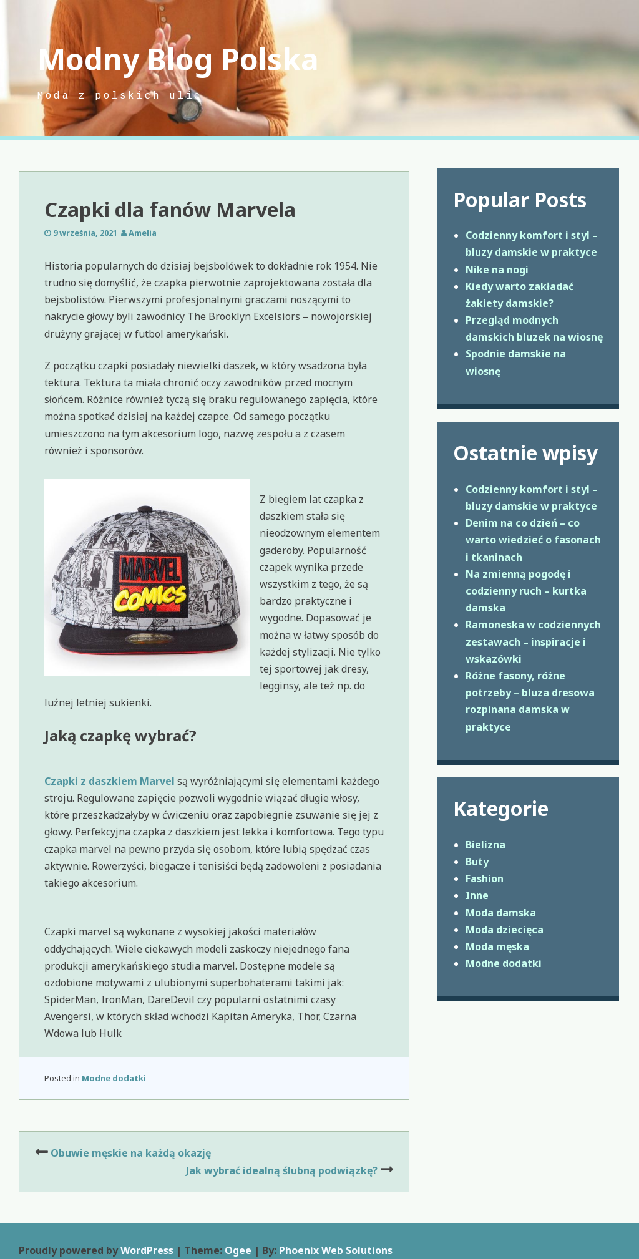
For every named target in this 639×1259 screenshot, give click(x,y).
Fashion (485, 878)
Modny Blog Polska (178, 59)
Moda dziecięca (505, 929)
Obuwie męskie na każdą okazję (131, 1153)
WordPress (146, 1250)
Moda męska (497, 946)
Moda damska (501, 913)
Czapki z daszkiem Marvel (109, 781)
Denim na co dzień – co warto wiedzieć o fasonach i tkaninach (533, 539)
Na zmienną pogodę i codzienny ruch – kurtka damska (526, 591)
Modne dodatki (114, 1078)
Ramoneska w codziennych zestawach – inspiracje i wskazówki (533, 641)
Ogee (238, 1250)
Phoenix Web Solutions (336, 1250)
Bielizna (485, 845)
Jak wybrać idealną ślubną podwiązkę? (282, 1170)
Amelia (143, 232)
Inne (477, 895)
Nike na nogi (497, 269)
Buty (477, 861)
